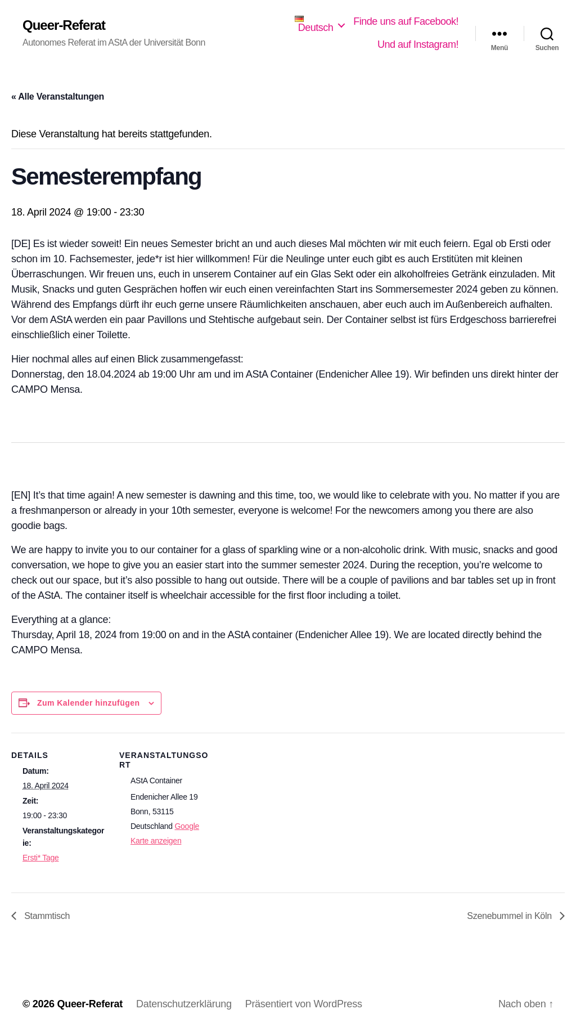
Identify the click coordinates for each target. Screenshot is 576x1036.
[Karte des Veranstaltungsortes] (286, 849)
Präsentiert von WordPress (303, 1004)
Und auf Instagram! (417, 44)
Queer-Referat (63, 25)
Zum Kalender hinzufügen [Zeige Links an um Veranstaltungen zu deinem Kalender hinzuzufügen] (88, 702)
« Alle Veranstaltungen (57, 96)
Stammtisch (46, 916)
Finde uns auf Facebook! (405, 21)
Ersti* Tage (40, 857)
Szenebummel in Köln (510, 916)
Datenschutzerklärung (184, 1004)
